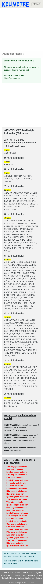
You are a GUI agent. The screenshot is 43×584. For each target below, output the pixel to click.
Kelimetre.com (28, 583)
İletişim (39, 578)
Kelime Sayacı (20, 575)
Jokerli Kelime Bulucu (23, 573)
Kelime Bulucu (7, 573)
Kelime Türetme (34, 575)
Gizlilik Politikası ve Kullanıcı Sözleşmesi (17, 578)
